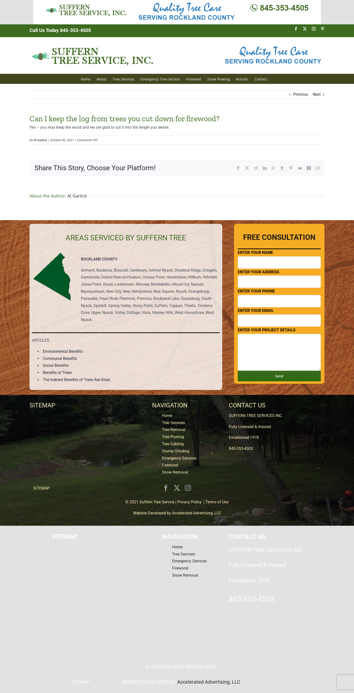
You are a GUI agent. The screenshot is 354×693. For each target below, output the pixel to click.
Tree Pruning (173, 436)
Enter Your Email (279, 317)
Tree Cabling (173, 444)
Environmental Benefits (63, 351)
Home (167, 415)
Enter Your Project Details (279, 349)
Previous (300, 94)
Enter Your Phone (279, 298)
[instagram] (188, 488)
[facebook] (166, 488)
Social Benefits (56, 365)
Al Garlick (40, 140)
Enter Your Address (279, 279)
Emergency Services (179, 458)
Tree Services (173, 422)
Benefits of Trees (57, 372)
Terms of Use (217, 502)
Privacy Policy (189, 502)
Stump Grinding (175, 451)
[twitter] (177, 488)
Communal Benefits (60, 358)
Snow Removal (175, 472)
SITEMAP (41, 488)
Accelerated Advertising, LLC (196, 513)
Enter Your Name (279, 259)
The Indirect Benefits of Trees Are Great (76, 379)
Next (317, 94)
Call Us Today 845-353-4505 (60, 30)
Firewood (170, 465)
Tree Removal (174, 429)
